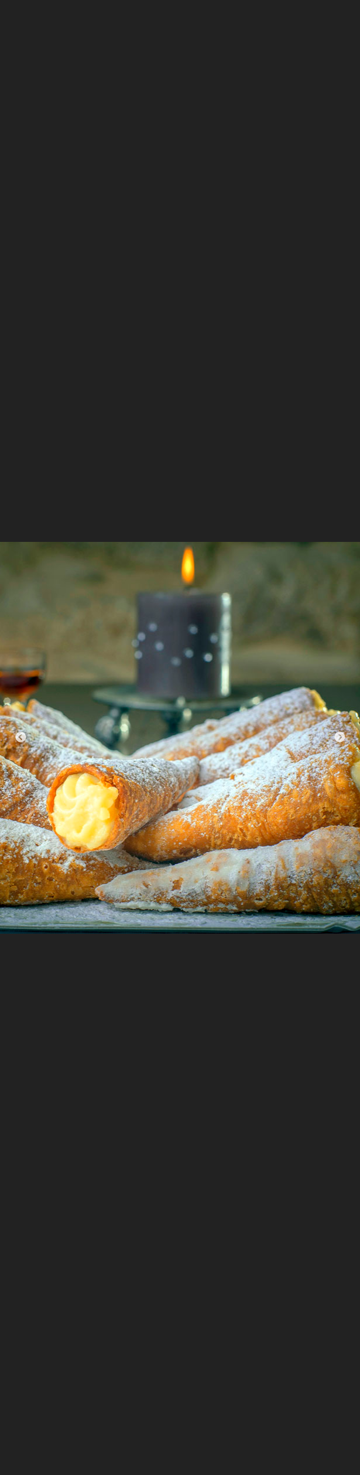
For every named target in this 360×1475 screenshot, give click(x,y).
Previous (20, 738)
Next (339, 738)
